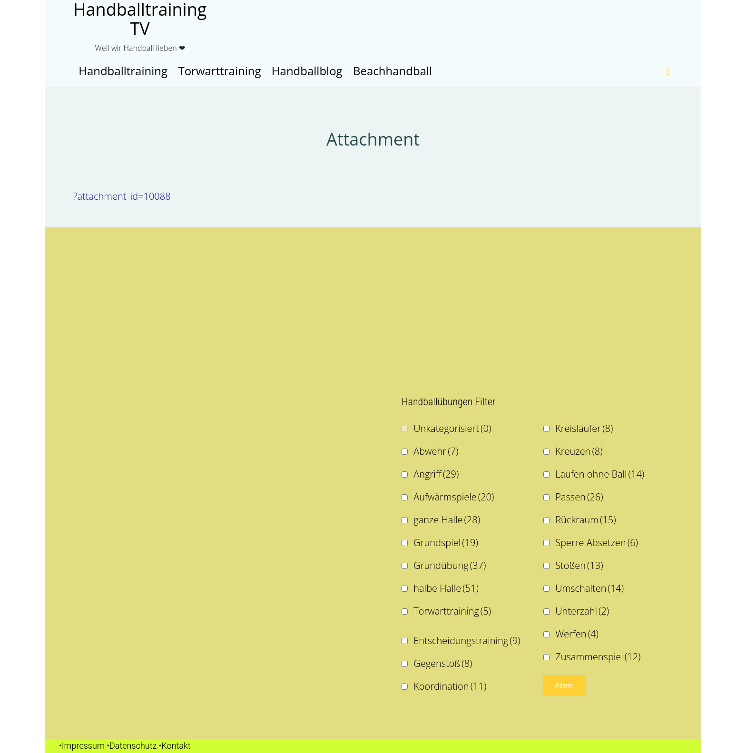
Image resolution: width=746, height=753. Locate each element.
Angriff (436, 474)
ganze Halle (446, 519)
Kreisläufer (584, 428)
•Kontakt (175, 746)
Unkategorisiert (452, 428)
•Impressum (82, 746)
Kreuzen (579, 451)
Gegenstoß (442, 663)
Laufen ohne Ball (599, 474)
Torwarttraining (452, 611)
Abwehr (435, 451)
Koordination (449, 686)
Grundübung (449, 565)
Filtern (564, 685)
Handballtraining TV (139, 19)
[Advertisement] (209, 308)
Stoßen (579, 565)
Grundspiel (445, 542)
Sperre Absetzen (596, 542)
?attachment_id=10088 (122, 196)
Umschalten (589, 588)
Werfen (577, 633)
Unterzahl (582, 611)
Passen (579, 496)
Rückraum (585, 519)
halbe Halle (446, 588)
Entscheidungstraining (466, 640)
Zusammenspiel (597, 656)
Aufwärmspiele (453, 496)
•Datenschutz (132, 746)
